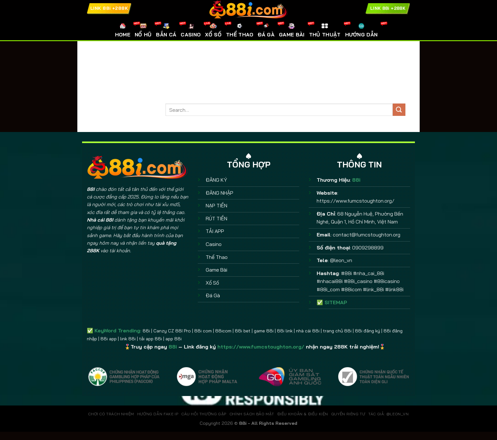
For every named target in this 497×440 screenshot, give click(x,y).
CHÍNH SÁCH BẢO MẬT (251, 414)
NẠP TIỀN (216, 205)
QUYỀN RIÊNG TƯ (348, 414)
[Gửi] (399, 110)
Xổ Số (212, 283)
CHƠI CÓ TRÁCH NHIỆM (111, 414)
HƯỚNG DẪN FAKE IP (157, 414)
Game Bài (216, 270)
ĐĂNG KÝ (216, 180)
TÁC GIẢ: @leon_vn (388, 414)
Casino (214, 244)
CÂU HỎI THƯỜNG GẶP (203, 414)
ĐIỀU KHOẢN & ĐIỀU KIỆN (302, 414)
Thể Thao (217, 257)
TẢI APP (215, 231)
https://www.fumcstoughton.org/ (355, 201)
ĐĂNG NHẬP (219, 193)
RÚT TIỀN (216, 218)
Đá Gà (213, 295)
